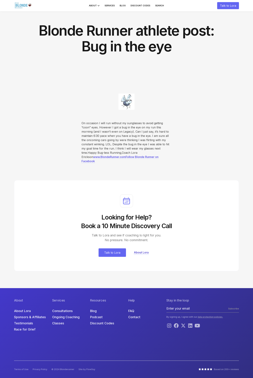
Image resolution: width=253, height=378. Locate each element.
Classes (58, 323)
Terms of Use (21, 369)
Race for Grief (24, 329)
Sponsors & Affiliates (30, 317)
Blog (123, 5)
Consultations (62, 311)
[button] (94, 6)
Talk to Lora (228, 5)
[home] (23, 5)
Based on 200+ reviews (226, 369)
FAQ (131, 311)
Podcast (96, 317)
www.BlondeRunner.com (109, 157)
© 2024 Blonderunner (62, 369)
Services (110, 5)
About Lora (22, 311)
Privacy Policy (40, 369)
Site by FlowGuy (87, 369)
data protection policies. (210, 317)
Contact (134, 317)
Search (159, 5)
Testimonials (23, 323)
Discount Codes (140, 5)
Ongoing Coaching (66, 317)
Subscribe (233, 308)
